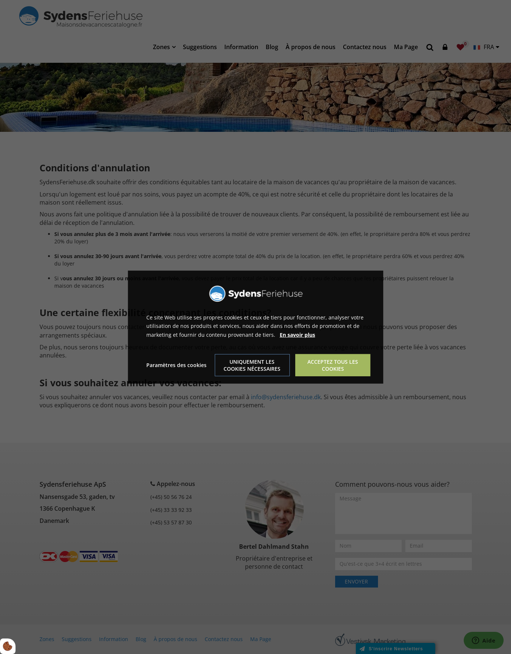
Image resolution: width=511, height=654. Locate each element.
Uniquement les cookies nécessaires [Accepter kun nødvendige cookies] (252, 365)
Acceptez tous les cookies (332, 365)
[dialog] (256, 326)
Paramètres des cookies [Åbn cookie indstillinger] (176, 365)
